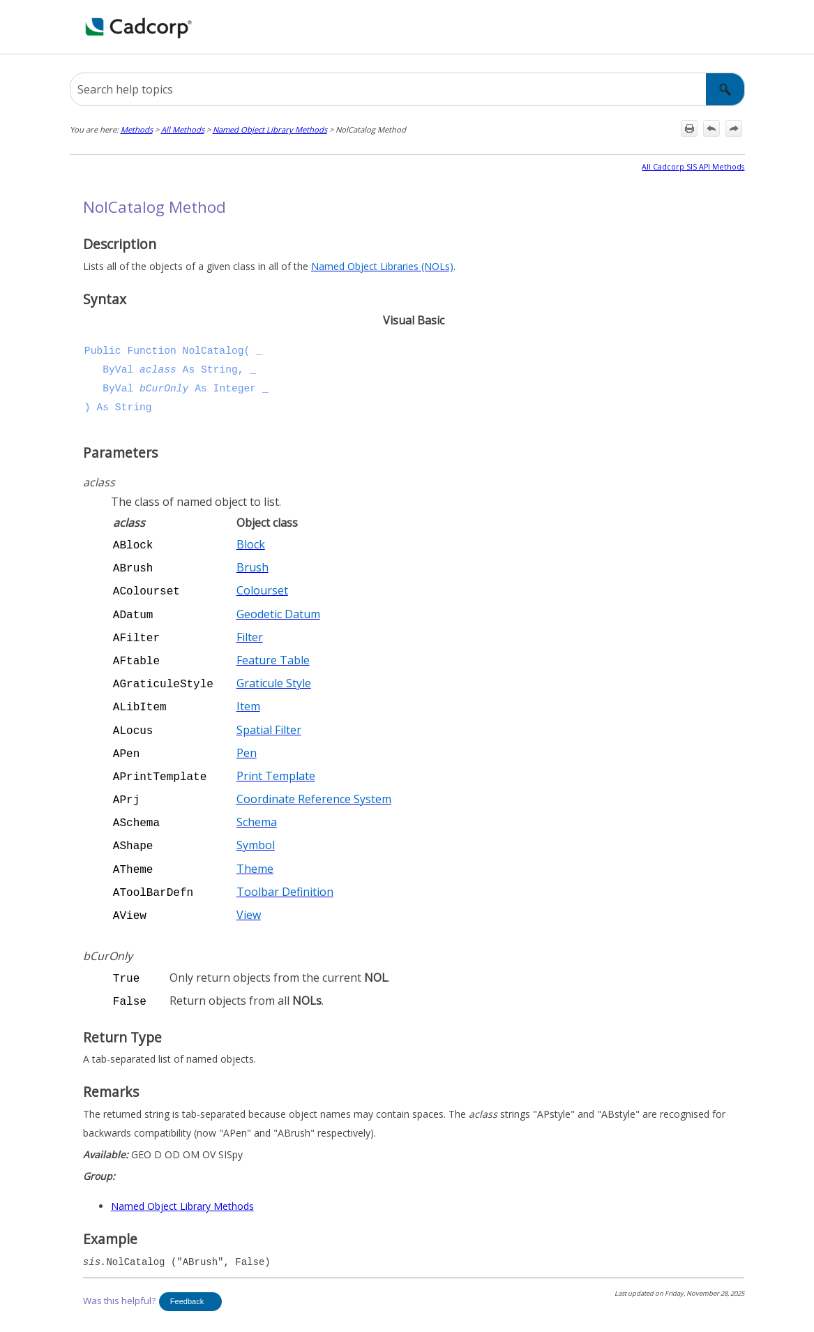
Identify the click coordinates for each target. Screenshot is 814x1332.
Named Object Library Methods (270, 129)
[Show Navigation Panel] (737, 27)
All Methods (182, 129)
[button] (725, 89)
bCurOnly (164, 389)
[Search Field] (407, 89)
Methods (137, 129)
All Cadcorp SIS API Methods (693, 167)
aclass (158, 370)
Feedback (187, 1275)
